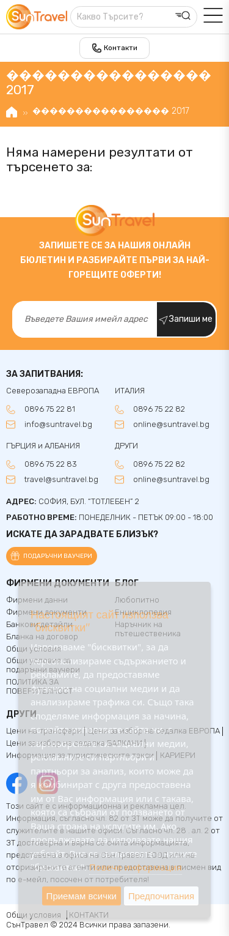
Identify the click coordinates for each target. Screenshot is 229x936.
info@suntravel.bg (58, 424)
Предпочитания (161, 896)
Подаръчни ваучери (57, 556)
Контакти (120, 47)
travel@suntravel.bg (61, 479)
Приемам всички (81, 896)
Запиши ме (191, 319)
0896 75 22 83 (50, 464)
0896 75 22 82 (159, 409)
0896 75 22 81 (49, 409)
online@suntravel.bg (171, 424)
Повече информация (135, 867)
